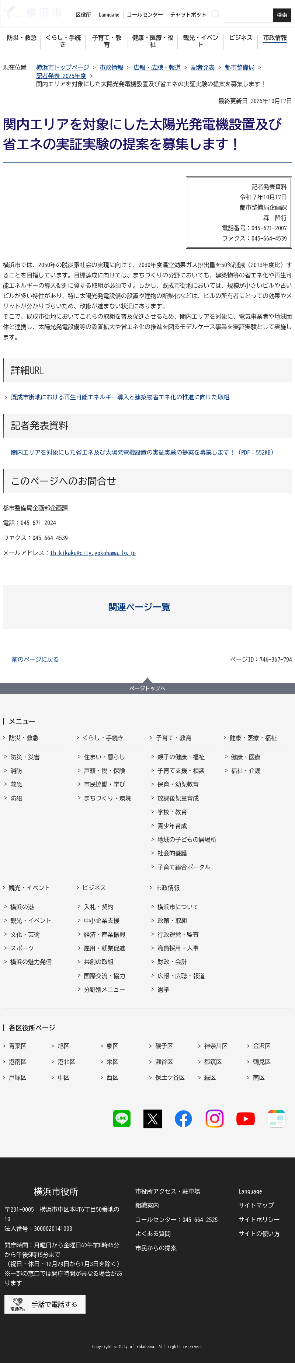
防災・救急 (23, 738)
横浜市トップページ (62, 67)
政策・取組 (172, 921)
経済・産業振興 (104, 935)
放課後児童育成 (178, 798)
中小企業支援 (101, 921)
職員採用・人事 (178, 948)
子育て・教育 (173, 738)
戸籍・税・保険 (104, 771)
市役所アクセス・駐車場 (167, 1191)
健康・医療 (246, 757)
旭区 (63, 1046)
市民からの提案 (156, 1248)
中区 (63, 1077)
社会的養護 (172, 853)
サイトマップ (256, 1205)
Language (250, 1191)
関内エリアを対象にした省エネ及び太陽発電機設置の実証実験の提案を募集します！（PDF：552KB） (144, 452)
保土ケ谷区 (170, 1077)
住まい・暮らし (104, 757)
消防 (16, 771)
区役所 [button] (83, 14)
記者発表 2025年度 (61, 76)
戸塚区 (18, 1077)
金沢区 (262, 1046)
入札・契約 (99, 907)
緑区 (210, 1077)
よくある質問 (153, 1234)
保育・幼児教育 (178, 784)
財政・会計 (172, 962)
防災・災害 (25, 757)
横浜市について (178, 907)
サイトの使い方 (259, 1234)
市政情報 (111, 67)
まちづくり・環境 (107, 798)
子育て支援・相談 (181, 771)
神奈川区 (216, 1046)
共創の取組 (99, 962)
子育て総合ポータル (184, 867)
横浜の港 (22, 907)
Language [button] (109, 14)
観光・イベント (29, 888)
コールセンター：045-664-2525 (176, 1220)
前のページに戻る (35, 659)
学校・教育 (172, 812)
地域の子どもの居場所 (186, 839)
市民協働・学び (104, 784)
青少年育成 (172, 826)
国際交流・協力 (104, 976)
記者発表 (203, 67)
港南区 (18, 1062)
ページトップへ (147, 688)
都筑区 (213, 1062)
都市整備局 (239, 67)
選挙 (163, 989)
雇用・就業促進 (104, 948)
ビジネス (94, 888)
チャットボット (188, 14)
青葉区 (18, 1046)
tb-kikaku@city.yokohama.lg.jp (93, 553)
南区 (259, 1077)
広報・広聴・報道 (157, 67)
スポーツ (22, 948)
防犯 (16, 798)
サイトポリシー (259, 1220)
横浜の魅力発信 (31, 962)
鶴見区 (262, 1062)
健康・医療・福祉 (253, 738)
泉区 (112, 1046)
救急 (16, 784)
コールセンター (145, 14)
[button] (147, 607)
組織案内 (147, 1205)
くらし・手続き (103, 738)
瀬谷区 (164, 1062)
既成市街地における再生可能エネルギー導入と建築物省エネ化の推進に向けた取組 (120, 397)
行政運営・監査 (178, 935)
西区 (112, 1077)
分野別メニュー (104, 989)
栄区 (112, 1062)
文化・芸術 (25, 935)
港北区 (66, 1062)
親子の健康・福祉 (181, 757)
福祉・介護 (246, 771)
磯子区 (164, 1046)
